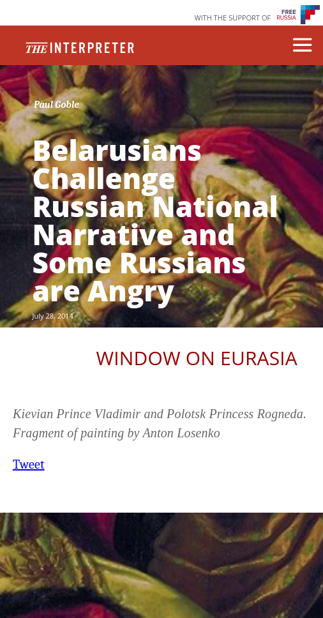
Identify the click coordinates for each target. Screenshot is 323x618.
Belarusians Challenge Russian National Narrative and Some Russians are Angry (155, 220)
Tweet (29, 464)
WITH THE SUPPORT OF (233, 17)
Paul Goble (56, 104)
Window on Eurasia (196, 358)
